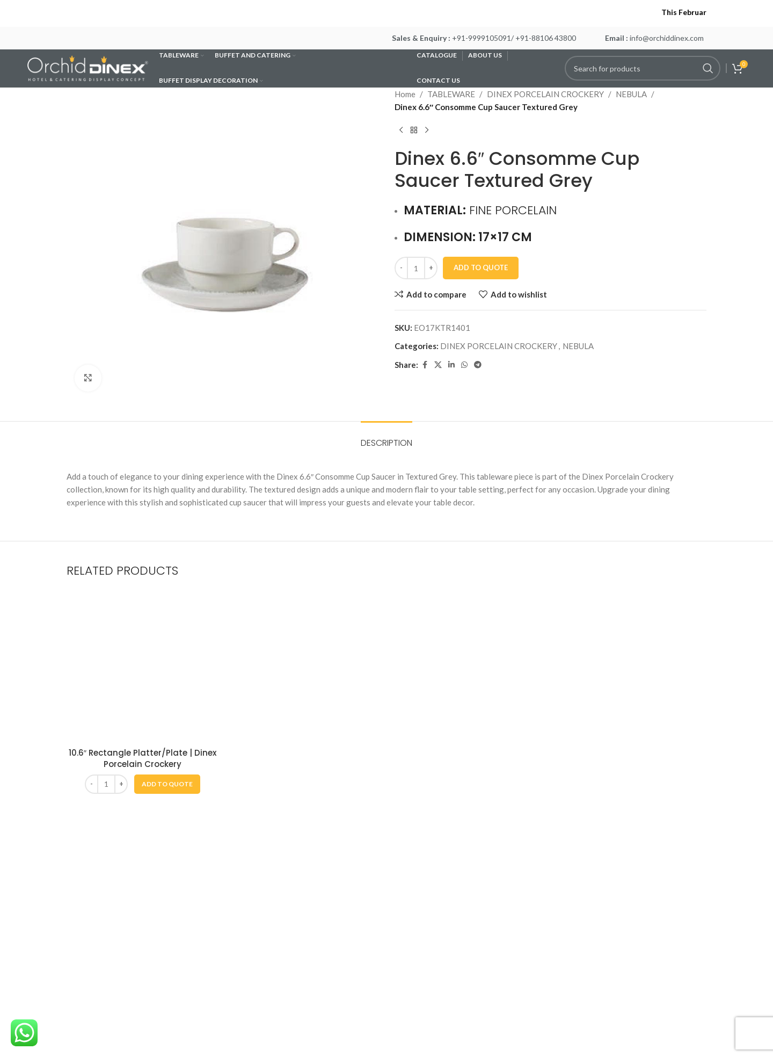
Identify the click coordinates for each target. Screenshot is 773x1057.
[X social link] (438, 365)
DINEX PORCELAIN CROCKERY (545, 94)
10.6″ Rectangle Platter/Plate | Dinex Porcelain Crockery (142, 758)
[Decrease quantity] (401, 268)
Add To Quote (481, 267)
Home (405, 94)
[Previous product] (401, 130)
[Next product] (426, 130)
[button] (167, 784)
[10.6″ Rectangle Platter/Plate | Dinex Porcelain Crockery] (142, 666)
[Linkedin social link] (451, 365)
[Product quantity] (416, 268)
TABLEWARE (451, 94)
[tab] (386, 437)
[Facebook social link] (424, 365)
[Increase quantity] (430, 268)
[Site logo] (87, 67)
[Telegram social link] (478, 365)
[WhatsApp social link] (464, 365)
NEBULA (631, 94)
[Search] (642, 68)
